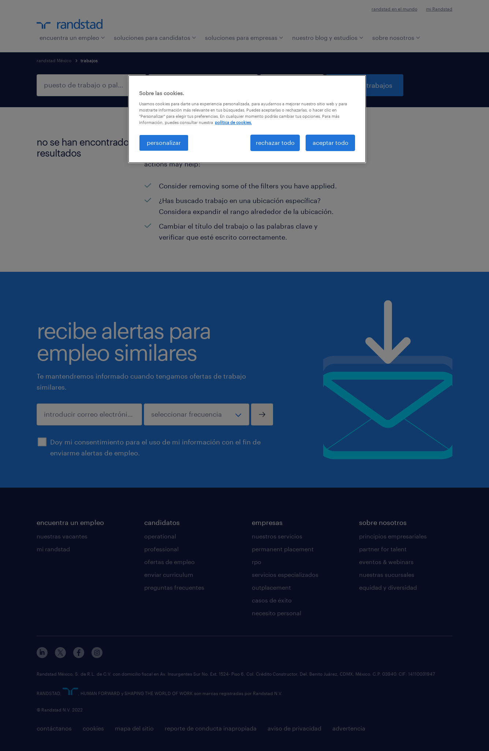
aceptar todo (330, 142)
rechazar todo (275, 142)
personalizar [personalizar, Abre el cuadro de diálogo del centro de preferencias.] (164, 142)
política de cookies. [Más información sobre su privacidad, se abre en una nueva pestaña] (233, 122)
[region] (247, 119)
